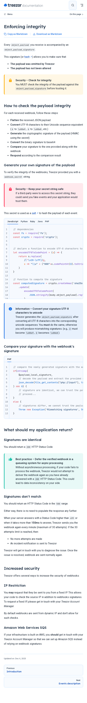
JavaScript (12, 221)
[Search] (73, 5)
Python (24, 221)
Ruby (32, 221)
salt (34, 213)
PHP (47, 221)
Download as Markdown (47, 34)
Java (40, 221)
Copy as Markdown (16, 34)
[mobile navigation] (82, 5)
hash (27, 56)
